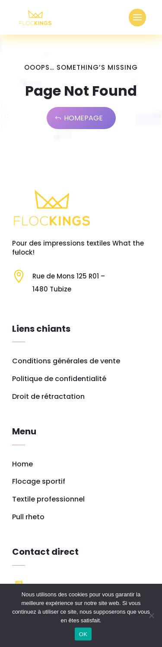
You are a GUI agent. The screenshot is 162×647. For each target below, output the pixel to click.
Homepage (83, 118)
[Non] (151, 615)
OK (83, 634)
